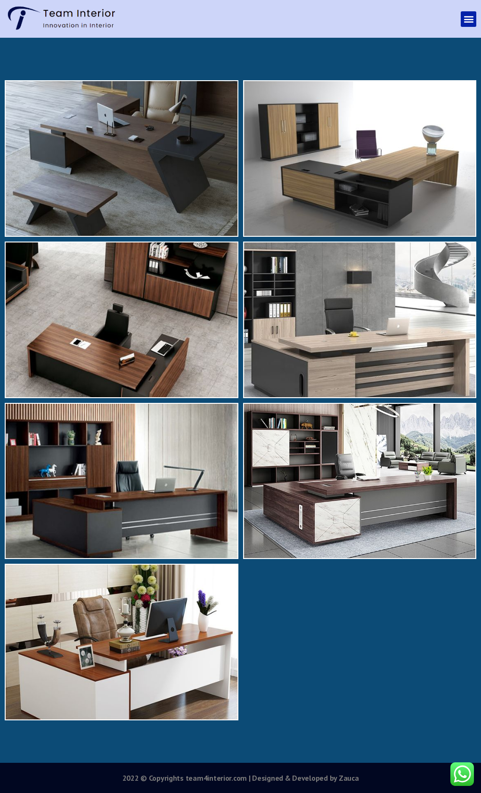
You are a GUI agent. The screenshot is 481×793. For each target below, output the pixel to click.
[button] (468, 19)
